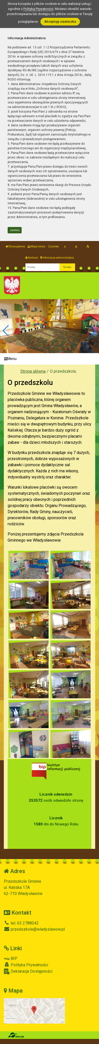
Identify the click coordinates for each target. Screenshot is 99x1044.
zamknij (15, 230)
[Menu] (49, 359)
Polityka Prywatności (26, 964)
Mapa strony (36, 246)
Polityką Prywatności (38, 9)
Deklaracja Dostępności (28, 971)
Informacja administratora (57, 257)
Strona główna (15, 246)
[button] (93, 330)
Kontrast (31, 257)
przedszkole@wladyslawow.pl (34, 929)
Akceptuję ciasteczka (60, 21)
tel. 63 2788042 (21, 923)
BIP (10, 958)
